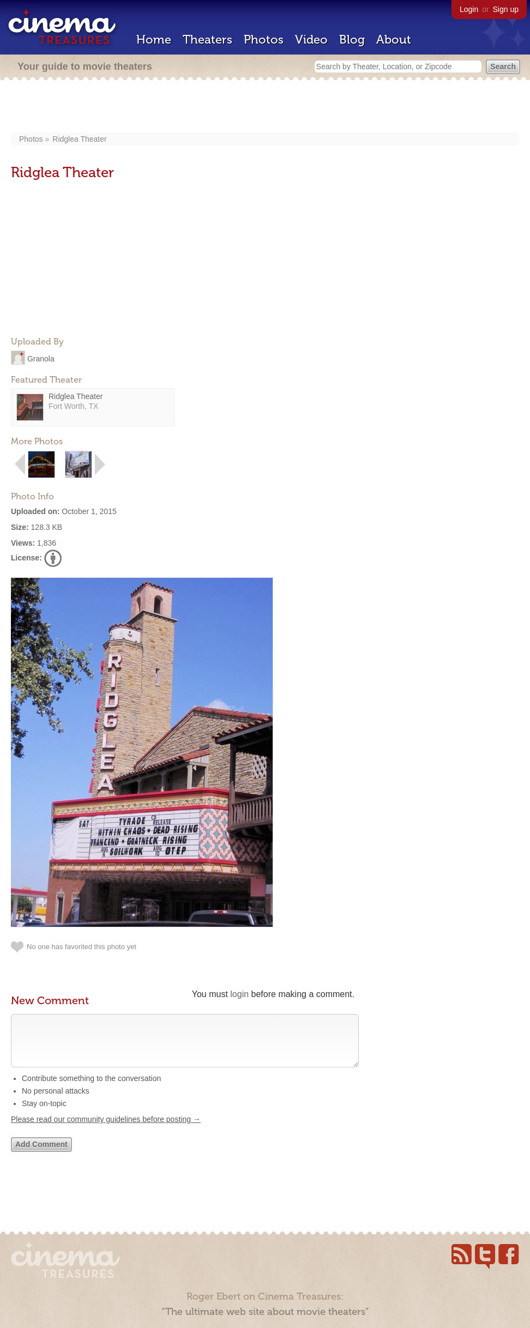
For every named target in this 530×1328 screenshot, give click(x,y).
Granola (41, 358)
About (393, 39)
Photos (264, 39)
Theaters (207, 39)
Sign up (506, 9)
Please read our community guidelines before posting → (106, 1130)
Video (311, 39)
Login (469, 9)
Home (153, 39)
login (239, 994)
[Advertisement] (265, 107)
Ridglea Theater (79, 139)
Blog (352, 39)
